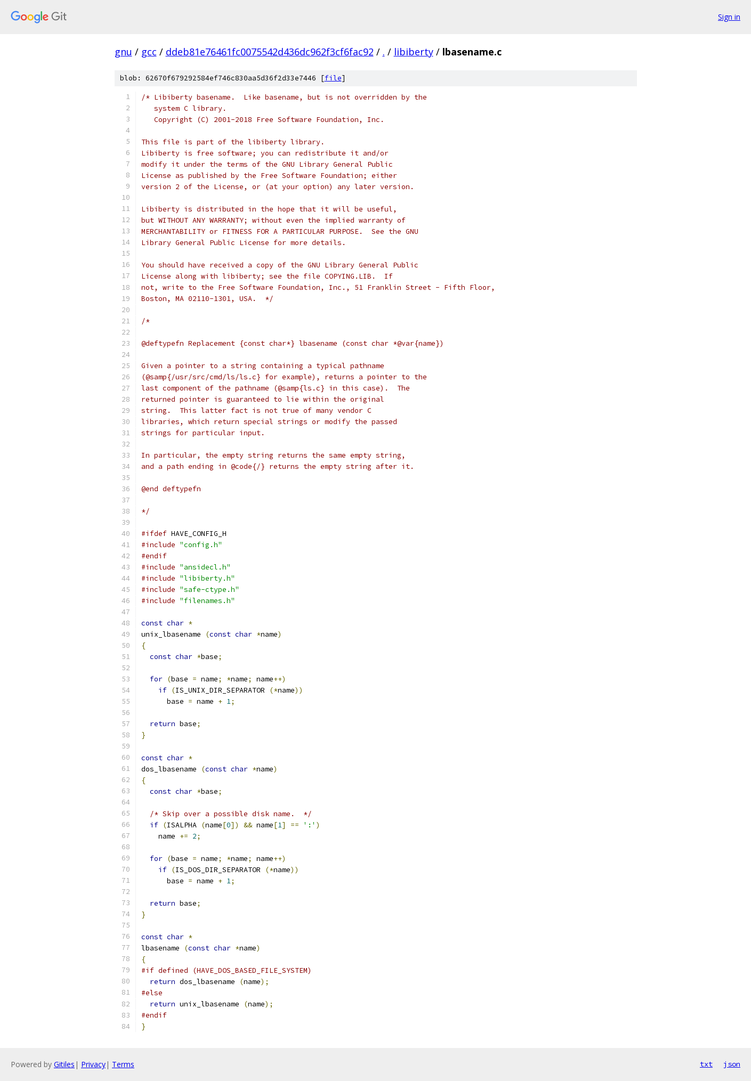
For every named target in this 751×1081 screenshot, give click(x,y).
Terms (123, 1064)
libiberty (413, 51)
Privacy (93, 1064)
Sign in (729, 17)
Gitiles (64, 1064)
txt (706, 1064)
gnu (123, 51)
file (333, 78)
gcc (149, 51)
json (731, 1064)
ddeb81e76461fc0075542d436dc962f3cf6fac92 (270, 51)
